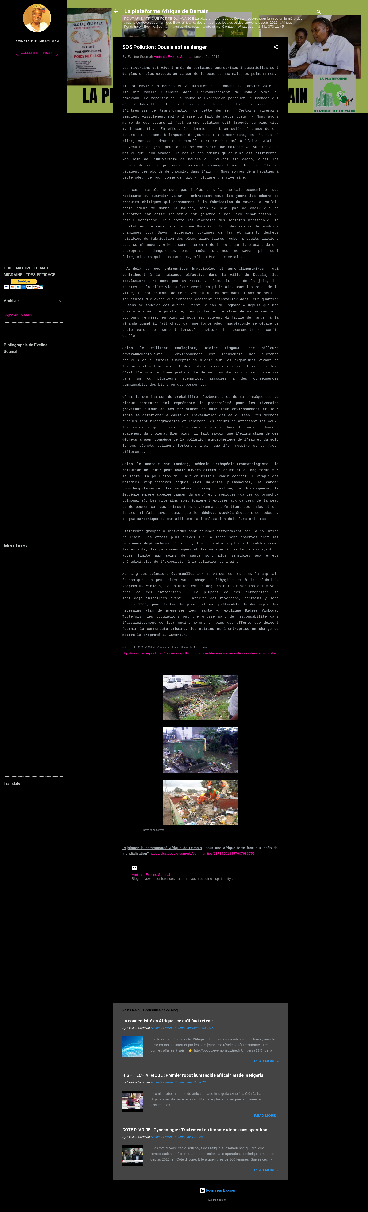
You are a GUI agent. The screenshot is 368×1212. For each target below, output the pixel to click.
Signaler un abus (18, 315)
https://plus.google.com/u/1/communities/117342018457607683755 (202, 853)
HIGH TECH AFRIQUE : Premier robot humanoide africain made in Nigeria (192, 1075)
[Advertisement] (307, 107)
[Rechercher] (319, 13)
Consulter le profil (37, 52)
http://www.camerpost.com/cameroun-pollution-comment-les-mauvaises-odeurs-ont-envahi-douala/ (199, 653)
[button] (276, 47)
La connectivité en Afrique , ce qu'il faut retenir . (168, 1020)
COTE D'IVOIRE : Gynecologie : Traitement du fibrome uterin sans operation (194, 1129)
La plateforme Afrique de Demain (166, 11)
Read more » (266, 1061)
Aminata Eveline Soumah (37, 41)
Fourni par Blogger (217, 1190)
